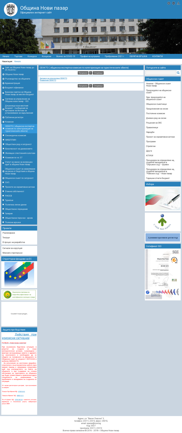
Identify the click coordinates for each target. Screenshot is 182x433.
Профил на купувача (90, 56)
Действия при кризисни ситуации (19, 336)
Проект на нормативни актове (160, 137)
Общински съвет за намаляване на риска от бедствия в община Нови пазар (20, 171)
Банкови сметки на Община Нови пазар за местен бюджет (19, 93)
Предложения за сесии (157, 109)
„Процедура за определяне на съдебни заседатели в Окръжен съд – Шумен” (160, 162)
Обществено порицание (16, 209)
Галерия (9, 213)
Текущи (6, 237)
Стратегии (150, 146)
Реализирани (9, 233)
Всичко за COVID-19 (65, 56)
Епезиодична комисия (15, 135)
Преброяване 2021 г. (114, 56)
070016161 (21, 391)
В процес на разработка (14, 242)
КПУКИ (149, 155)
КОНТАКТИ (157, 56)
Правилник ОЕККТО (48, 80)
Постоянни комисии (155, 113)
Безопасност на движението (18, 149)
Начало (6, 56)
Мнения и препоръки (12, 253)
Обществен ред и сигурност (18, 144)
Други (149, 151)
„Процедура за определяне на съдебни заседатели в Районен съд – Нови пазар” (160, 171)
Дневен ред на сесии (156, 118)
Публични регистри (14, 117)
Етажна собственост (14, 191)
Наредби (150, 132)
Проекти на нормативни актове (20, 187)
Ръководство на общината (17, 79)
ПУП (7, 182)
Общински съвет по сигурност (19, 178)
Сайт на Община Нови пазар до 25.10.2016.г (19, 68)
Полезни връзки (13, 222)
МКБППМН (10, 140)
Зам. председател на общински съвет (155, 98)
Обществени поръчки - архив (19, 218)
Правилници (152, 127)
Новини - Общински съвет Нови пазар (158, 84)
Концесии (46, 56)
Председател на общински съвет (158, 91)
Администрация (12, 83)
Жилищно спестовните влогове (20, 153)
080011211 (20, 395)
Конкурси (32, 56)
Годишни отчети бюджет (158, 178)
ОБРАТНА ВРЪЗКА (138, 56)
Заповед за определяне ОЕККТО (53, 78)
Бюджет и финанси (14, 87)
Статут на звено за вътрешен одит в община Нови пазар (18, 163)
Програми (151, 141)
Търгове (18, 56)
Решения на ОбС (154, 123)
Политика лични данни (15, 204)
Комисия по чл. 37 (13, 157)
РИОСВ (8, 196)
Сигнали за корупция (12, 248)
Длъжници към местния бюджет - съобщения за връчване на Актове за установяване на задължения (19, 109)
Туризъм (9, 200)
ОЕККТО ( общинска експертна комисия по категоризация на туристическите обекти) (19, 128)
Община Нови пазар (14, 74)
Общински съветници (156, 104)
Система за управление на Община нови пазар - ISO (17, 100)
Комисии (9, 122)
